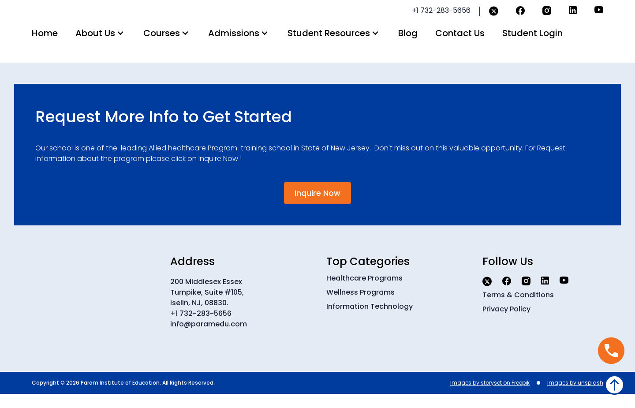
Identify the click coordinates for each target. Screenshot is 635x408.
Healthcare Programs (364, 292)
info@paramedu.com (208, 338)
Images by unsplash (575, 397)
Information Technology (369, 320)
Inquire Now (317, 207)
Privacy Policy (506, 323)
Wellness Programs (360, 306)
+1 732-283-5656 (201, 327)
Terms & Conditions (518, 309)
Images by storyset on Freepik (490, 397)
